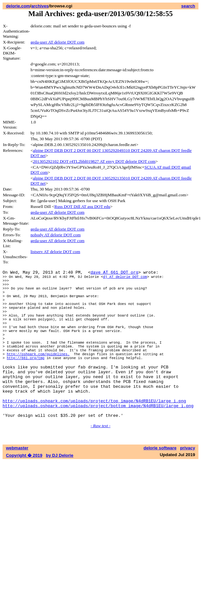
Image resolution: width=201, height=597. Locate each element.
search (188, 6)
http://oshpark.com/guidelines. (38, 375)
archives (40, 6)
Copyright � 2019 (24, 489)
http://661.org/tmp (25, 379)
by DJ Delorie (59, 489)
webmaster (17, 481)
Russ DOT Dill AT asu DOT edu (82, 206)
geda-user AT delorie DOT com (58, 42)
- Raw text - (100, 459)
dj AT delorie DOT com (125, 278)
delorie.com (18, 6)
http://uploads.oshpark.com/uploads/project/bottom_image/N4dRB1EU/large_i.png (98, 437)
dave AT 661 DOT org (114, 273)
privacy (187, 481)
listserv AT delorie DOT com (55, 251)
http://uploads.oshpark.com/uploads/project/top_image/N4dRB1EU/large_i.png (94, 432)
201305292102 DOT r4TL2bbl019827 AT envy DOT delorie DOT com (94, 161)
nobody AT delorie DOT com (56, 234)
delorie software (160, 481)
